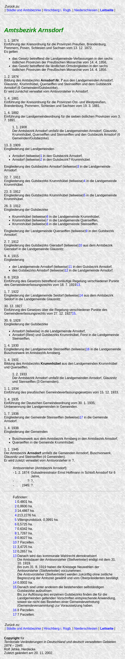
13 (78, 285)
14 (81, 295)
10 (80, 245)
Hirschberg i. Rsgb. (58, 10)
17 (81, 417)
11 (70, 266)
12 (66, 270)
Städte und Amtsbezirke (24, 10)
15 (74, 313)
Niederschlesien (86, 10)
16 (88, 349)
